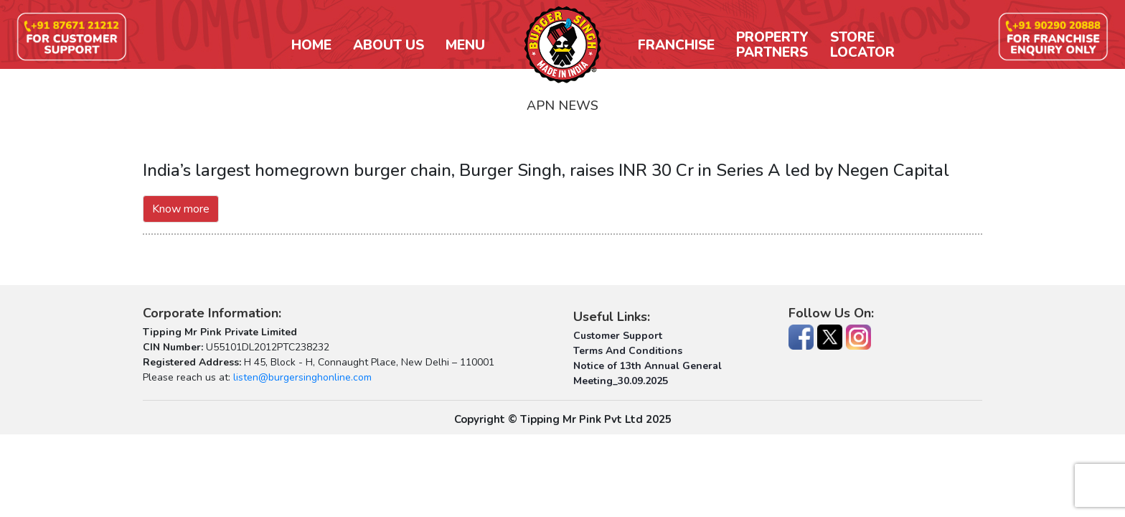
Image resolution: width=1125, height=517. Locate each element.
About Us (388, 45)
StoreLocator (862, 45)
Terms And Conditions (627, 351)
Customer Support (617, 336)
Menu (465, 45)
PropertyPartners (772, 45)
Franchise (676, 45)
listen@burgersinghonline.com (302, 377)
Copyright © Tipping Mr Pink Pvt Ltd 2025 (563, 419)
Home (311, 45)
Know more (181, 209)
